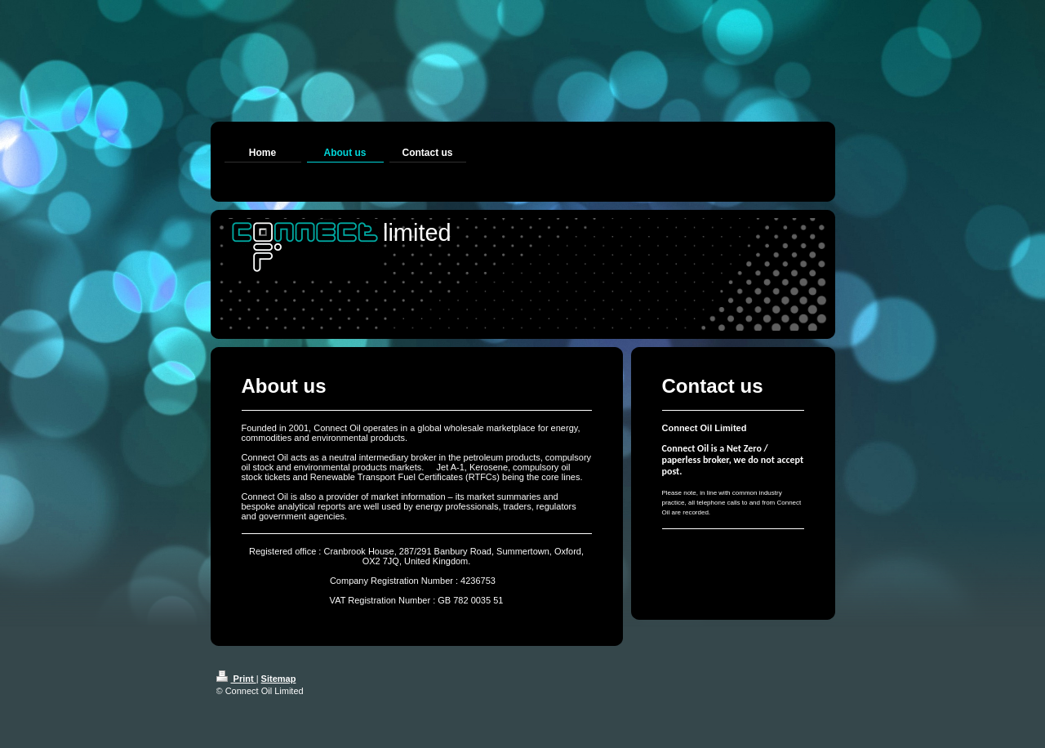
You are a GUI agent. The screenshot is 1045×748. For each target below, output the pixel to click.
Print (236, 678)
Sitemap (278, 678)
